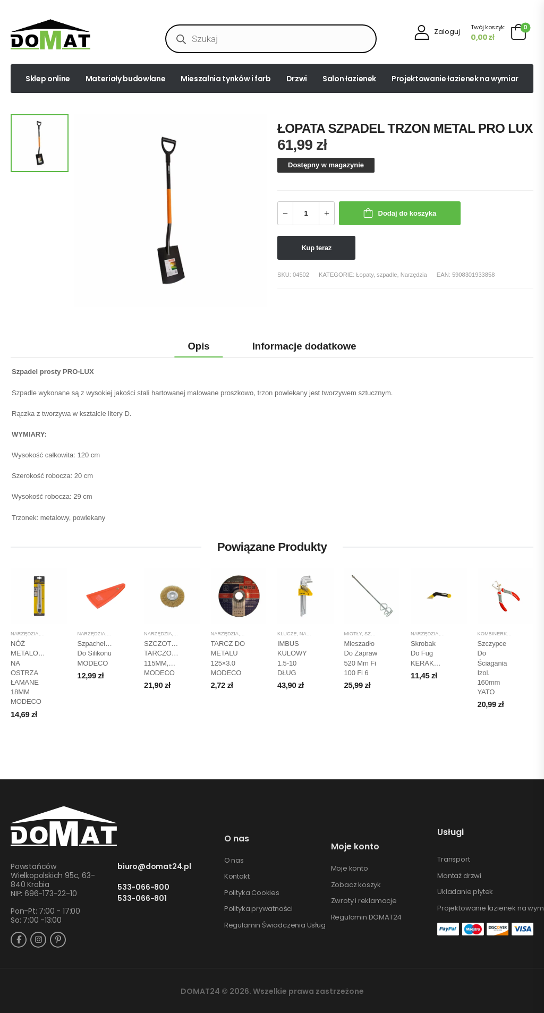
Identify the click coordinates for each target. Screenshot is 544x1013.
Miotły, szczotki (366, 633)
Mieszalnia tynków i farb (226, 78)
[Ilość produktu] (306, 213)
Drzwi (296, 78)
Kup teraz (317, 248)
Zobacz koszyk (356, 885)
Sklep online (48, 78)
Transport (453, 859)
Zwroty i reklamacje (364, 901)
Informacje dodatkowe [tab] (304, 346)
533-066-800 (143, 887)
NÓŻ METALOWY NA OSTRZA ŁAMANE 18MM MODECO (30, 672)
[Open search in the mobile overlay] (271, 38)
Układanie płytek (465, 892)
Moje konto (349, 868)
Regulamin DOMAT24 (366, 917)
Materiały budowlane (125, 78)
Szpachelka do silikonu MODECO (95, 653)
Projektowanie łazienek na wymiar (455, 78)
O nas (234, 860)
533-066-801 (142, 898)
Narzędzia (414, 274)
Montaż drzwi (459, 876)
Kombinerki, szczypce (508, 633)
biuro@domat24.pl (154, 866)
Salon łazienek (349, 78)
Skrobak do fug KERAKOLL (429, 653)
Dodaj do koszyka (407, 213)
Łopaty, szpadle (376, 274)
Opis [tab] (198, 346)
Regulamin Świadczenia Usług (275, 925)
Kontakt (237, 876)
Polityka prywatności (258, 909)
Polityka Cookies (251, 893)
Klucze (287, 633)
